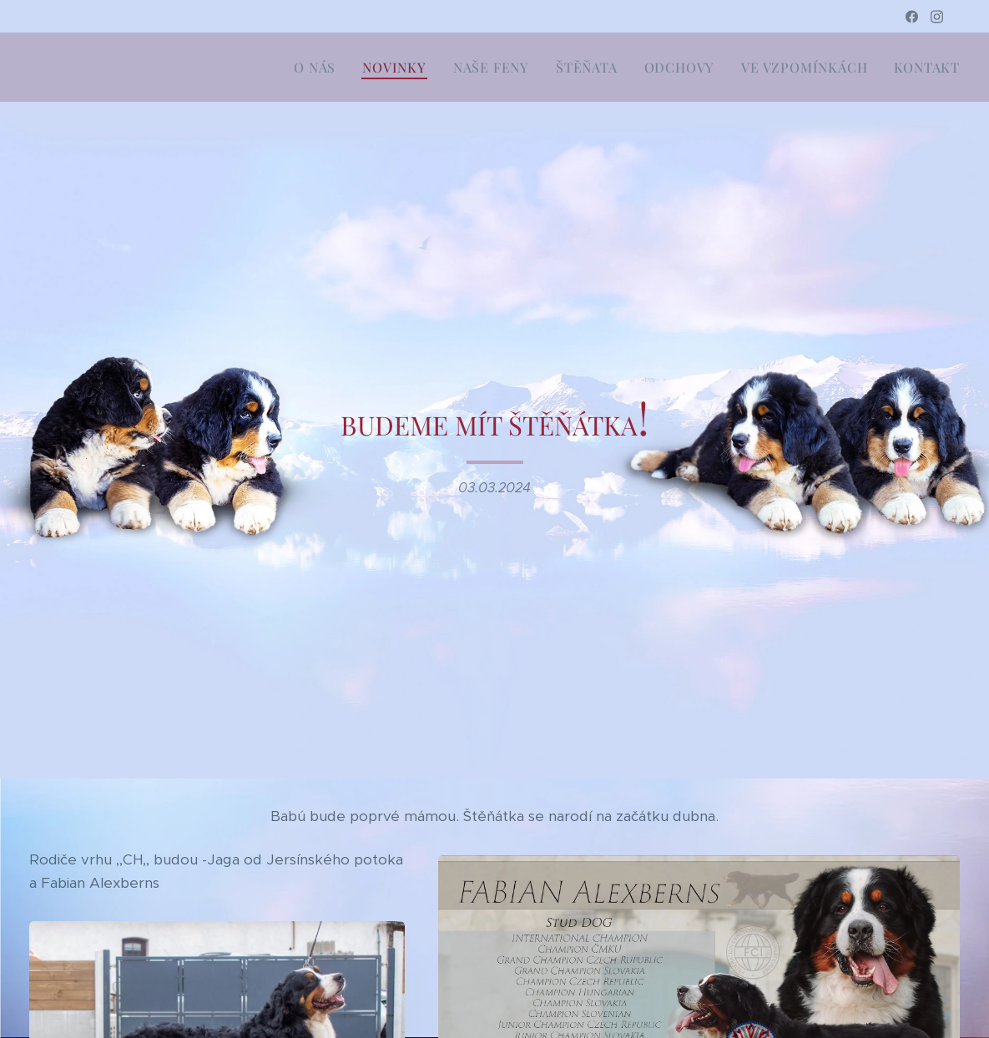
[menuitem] (319, 67)
